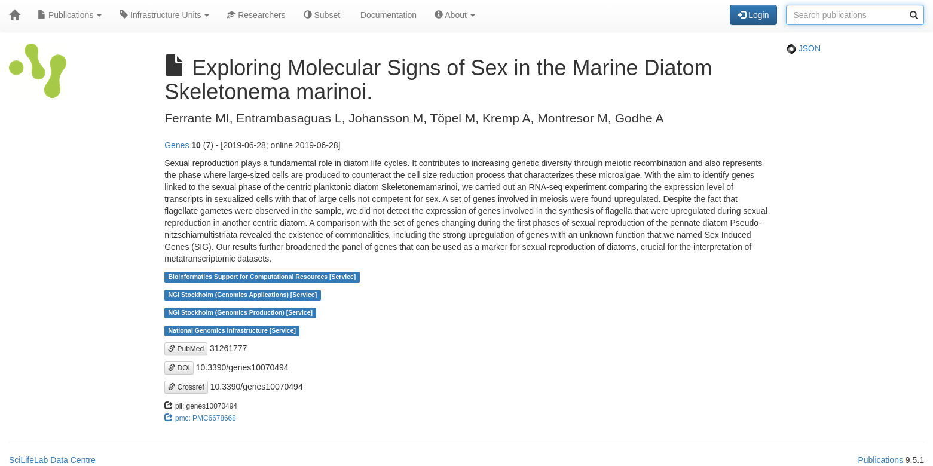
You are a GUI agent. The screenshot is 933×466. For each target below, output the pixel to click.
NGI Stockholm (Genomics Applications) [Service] (242, 295)
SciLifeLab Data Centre (52, 460)
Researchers (256, 15)
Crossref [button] (186, 387)
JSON (804, 48)
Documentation (387, 15)
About (455, 15)
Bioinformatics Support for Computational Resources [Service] (262, 277)
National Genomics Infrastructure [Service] (232, 331)
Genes (176, 145)
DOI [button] (179, 368)
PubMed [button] (186, 349)
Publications (70, 15)
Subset (322, 15)
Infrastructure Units (164, 15)
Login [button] (753, 15)
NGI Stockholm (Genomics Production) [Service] (240, 313)
